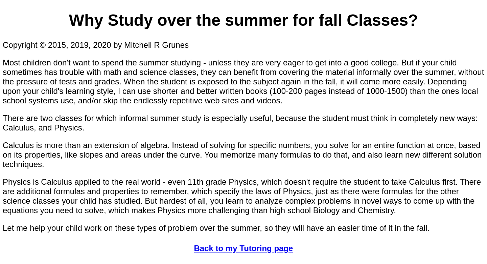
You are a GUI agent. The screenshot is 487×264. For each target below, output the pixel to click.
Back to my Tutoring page (243, 248)
